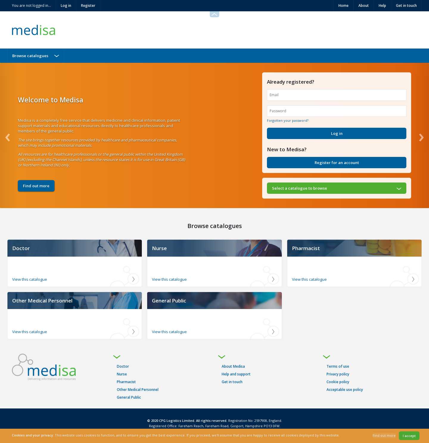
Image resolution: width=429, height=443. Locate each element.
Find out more (36, 185)
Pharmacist (126, 381)
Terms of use (338, 366)
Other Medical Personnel (137, 389)
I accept (409, 435)
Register (88, 5)
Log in (66, 5)
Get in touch (406, 5)
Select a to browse (299, 188)
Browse (30, 55)
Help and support (236, 374)
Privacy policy (338, 374)
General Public (129, 397)
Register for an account (337, 162)
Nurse (122, 374)
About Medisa (233, 366)
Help (382, 5)
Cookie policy (338, 381)
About (363, 5)
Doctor (123, 366)
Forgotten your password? (287, 120)
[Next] (420, 135)
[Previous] (9, 135)
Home (343, 5)
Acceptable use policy (345, 389)
